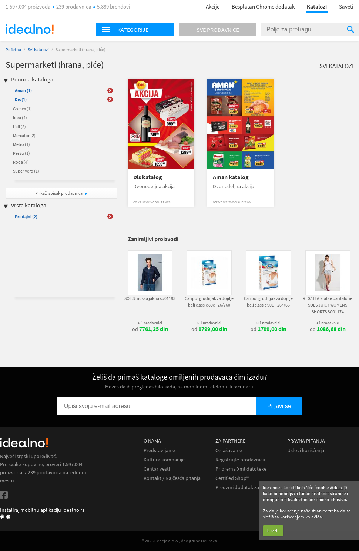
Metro (21, 144)
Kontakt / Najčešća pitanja (172, 478)
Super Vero (26, 171)
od (150, 329)
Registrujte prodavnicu (240, 460)
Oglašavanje (228, 450)
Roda (21, 162)
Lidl (19, 126)
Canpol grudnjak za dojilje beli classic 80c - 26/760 (209, 301)
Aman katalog (231, 177)
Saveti (346, 6)
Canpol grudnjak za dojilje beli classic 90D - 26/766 (268, 301)
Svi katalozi (38, 49)
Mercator (24, 135)
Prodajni (26, 216)
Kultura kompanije (164, 460)
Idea (20, 117)
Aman (23, 90)
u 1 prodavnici (150, 322)
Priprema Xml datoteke (240, 469)
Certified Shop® (232, 478)
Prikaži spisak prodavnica (59, 193)
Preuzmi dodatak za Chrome (246, 487)
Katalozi (317, 6)
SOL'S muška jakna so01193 (149, 298)
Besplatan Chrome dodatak (263, 6)
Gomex (22, 108)
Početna (13, 49)
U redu (273, 531)
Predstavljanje (159, 450)
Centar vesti (157, 469)
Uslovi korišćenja (305, 450)
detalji (339, 487)
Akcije (212, 6)
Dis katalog (147, 177)
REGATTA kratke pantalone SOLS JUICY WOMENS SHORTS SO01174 (327, 304)
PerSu (21, 153)
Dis (21, 99)
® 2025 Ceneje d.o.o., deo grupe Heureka (179, 541)
